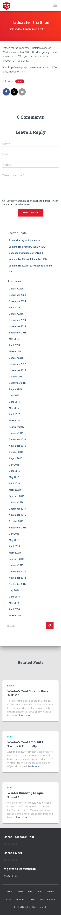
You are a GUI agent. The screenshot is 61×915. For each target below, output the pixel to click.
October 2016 (16, 452)
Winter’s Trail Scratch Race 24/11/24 (28, 259)
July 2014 (14, 590)
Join (32, 900)
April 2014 (14, 609)
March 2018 (15, 351)
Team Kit (20, 900)
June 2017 (14, 402)
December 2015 (17, 508)
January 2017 (16, 433)
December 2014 (17, 571)
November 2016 (17, 446)
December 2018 (17, 320)
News (20, 81)
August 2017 (15, 389)
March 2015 (15, 552)
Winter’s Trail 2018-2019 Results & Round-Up (25, 744)
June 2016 (14, 471)
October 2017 (16, 376)
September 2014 (17, 584)
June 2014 (14, 596)
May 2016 (14, 477)
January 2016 (16, 502)
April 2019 (14, 307)
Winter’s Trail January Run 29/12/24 (28, 246)
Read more (24, 715)
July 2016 (14, 464)
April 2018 (14, 345)
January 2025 (16, 288)
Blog (8, 900)
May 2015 (14, 540)
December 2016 (17, 439)
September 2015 (17, 527)
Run (39, 892)
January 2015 (16, 565)
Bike (30, 892)
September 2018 (17, 332)
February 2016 (16, 496)
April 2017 (14, 414)
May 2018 (14, 339)
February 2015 (16, 559)
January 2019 (16, 313)
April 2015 (14, 546)
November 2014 (17, 577)
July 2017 (14, 395)
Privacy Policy (9, 876)
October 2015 (16, 521)
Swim (20, 892)
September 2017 (17, 383)
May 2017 (14, 408)
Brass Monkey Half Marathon (24, 240)
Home (10, 892)
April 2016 (14, 483)
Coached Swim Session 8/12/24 (26, 253)
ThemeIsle (41, 907)
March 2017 (15, 420)
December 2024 (17, 295)
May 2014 (14, 603)
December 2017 (17, 364)
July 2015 (14, 534)
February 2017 (16, 427)
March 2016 (15, 490)
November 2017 (17, 370)
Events (11, 686)
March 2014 (15, 615)
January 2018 (16, 358)
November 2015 (17, 515)
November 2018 (17, 326)
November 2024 (17, 301)
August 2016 (15, 458)
